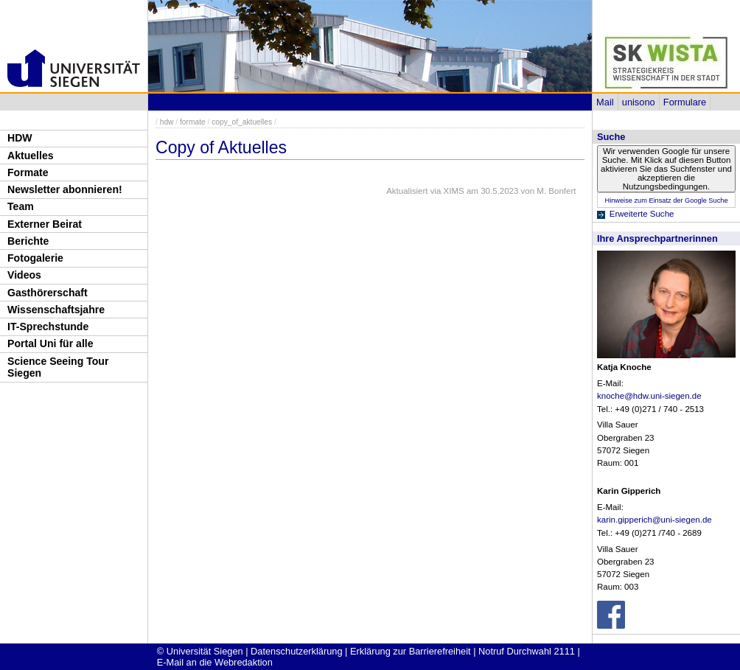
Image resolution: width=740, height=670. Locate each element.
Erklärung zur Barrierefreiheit (410, 651)
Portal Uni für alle (50, 343)
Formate (28, 172)
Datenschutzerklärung (296, 651)
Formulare (684, 102)
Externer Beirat (44, 224)
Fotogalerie (35, 258)
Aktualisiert (406, 190)
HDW (19, 138)
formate (193, 122)
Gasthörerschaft (47, 293)
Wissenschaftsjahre (56, 309)
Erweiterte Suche (642, 213)
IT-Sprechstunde (47, 326)
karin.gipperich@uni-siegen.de (654, 519)
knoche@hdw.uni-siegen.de (649, 395)
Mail (604, 102)
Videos (24, 275)
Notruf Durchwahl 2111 (526, 651)
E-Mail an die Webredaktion (215, 662)
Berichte (28, 241)
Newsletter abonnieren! (64, 189)
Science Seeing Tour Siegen (57, 367)
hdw (167, 122)
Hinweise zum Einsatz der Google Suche (665, 200)
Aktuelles (30, 155)
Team (20, 206)
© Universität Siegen (200, 651)
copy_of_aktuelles (242, 122)
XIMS (454, 190)
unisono (638, 102)
